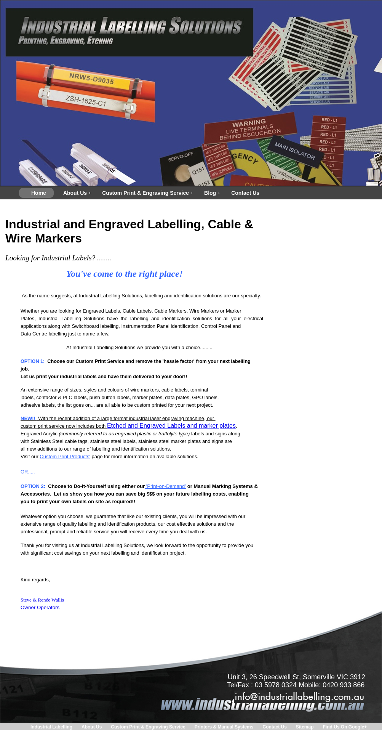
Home (38, 193)
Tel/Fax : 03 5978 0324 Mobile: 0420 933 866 (295, 685)
